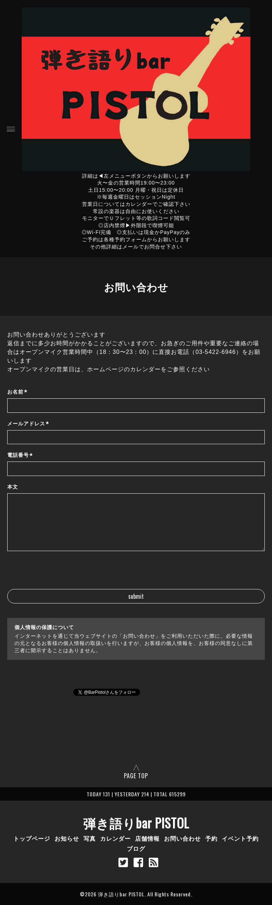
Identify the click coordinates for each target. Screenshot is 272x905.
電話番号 (20, 455)
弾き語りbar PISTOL (136, 822)
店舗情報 (147, 838)
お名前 (17, 392)
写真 (89, 838)
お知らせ (67, 838)
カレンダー (115, 838)
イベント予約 (240, 838)
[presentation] (62, 575)
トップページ (31, 838)
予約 (211, 838)
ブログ (136, 848)
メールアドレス (28, 424)
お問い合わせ (182, 838)
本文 (12, 487)
